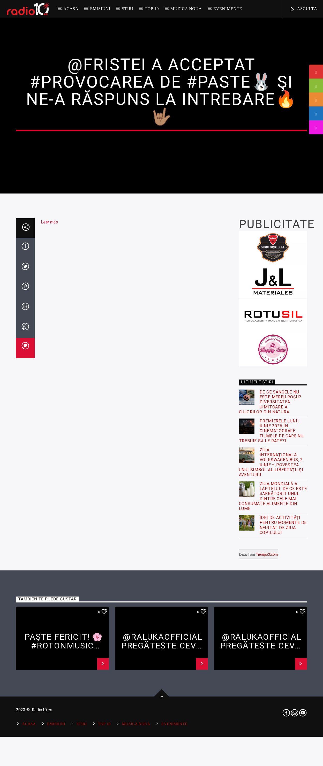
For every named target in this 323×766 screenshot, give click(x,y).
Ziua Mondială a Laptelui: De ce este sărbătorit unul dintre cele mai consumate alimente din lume (273, 637)
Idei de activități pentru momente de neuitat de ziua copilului (283, 666)
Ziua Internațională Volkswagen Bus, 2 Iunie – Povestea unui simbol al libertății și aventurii (271, 603)
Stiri (127, 8)
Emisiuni (100, 8)
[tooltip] (316, 72)
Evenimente (227, 8)
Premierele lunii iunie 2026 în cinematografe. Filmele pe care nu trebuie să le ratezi (271, 571)
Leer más (49, 363)
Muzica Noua (186, 8)
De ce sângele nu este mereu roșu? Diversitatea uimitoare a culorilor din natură (270, 543)
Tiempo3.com (267, 695)
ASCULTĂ (303, 9)
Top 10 (152, 8)
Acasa (70, 8)
